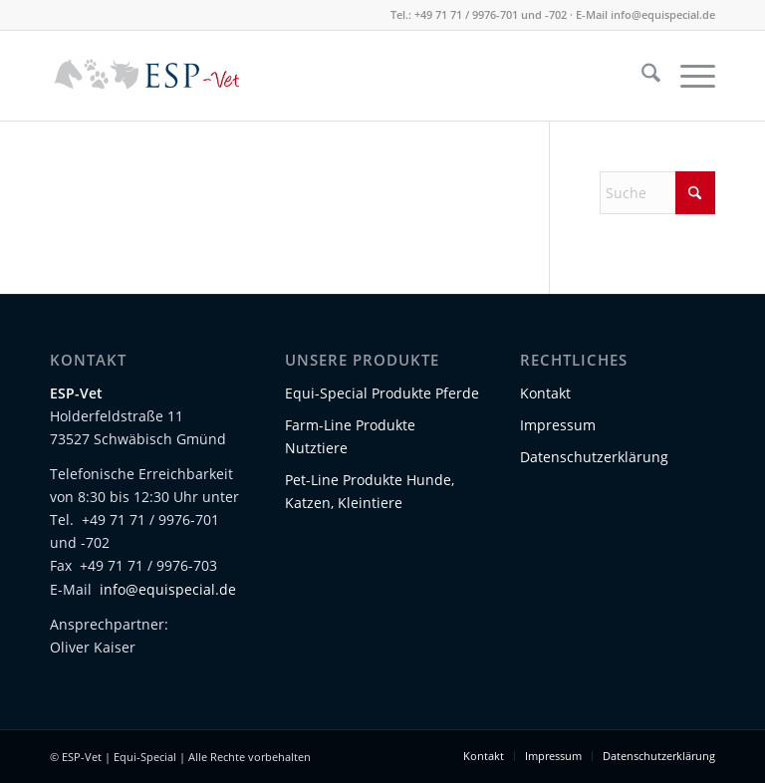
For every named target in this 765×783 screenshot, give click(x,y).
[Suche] (641, 76)
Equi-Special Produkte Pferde (382, 393)
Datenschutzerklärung (594, 456)
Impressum (558, 424)
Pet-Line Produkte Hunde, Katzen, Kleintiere (369, 491)
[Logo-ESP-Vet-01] (147, 76)
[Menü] (687, 76)
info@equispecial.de (663, 14)
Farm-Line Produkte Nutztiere (350, 436)
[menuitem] (641, 76)
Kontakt (545, 393)
